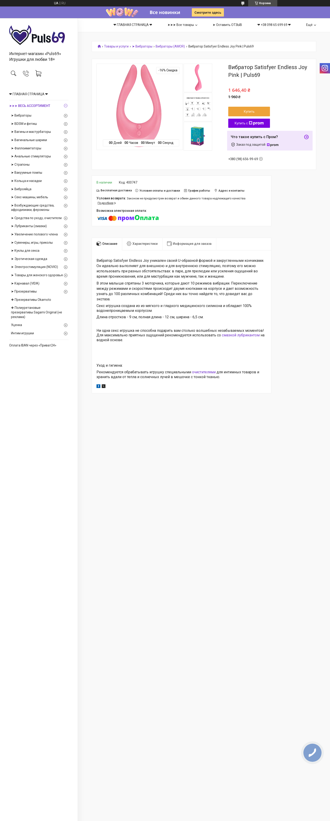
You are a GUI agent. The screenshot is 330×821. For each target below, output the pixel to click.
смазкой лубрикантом (241, 335)
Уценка (16, 325)
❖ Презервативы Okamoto (31, 300)
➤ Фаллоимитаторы (26, 148)
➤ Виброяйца (21, 189)
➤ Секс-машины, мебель (29, 197)
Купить (249, 111)
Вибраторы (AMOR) (170, 46)
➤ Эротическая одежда (29, 259)
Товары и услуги (116, 46)
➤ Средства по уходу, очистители (36, 218)
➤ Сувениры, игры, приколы (32, 242)
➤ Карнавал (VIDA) (25, 283)
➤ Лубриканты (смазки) (29, 226)
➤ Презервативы (24, 291)
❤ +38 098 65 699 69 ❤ (274, 25)
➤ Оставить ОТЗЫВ (227, 25)
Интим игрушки (22, 333)
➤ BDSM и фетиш (24, 124)
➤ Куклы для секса (25, 250)
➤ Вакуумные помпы (26, 172)
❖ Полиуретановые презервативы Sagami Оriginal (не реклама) (36, 312)
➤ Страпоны (20, 164)
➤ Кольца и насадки (26, 181)
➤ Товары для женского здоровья (37, 275)
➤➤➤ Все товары (181, 25)
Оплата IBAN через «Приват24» (32, 345)
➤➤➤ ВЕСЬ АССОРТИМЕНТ (29, 106)
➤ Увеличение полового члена (34, 234)
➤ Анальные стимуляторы (31, 156)
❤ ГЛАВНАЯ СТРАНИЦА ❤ (28, 94)
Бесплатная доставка (116, 190)
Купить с (249, 123)
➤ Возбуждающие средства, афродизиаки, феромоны (32, 208)
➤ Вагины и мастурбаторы (31, 132)
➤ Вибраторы (21, 115)
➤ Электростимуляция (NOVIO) (34, 267)
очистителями (204, 372)
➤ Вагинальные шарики (29, 140)
